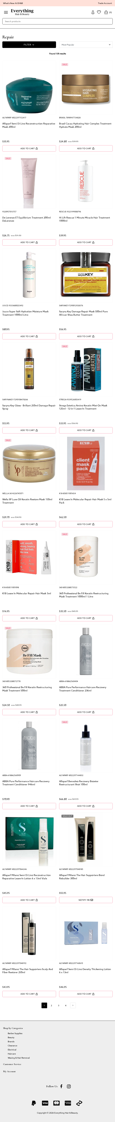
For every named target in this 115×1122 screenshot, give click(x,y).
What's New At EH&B (13, 3)
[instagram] (69, 1086)
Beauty (11, 1037)
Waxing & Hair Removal (19, 1057)
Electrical (12, 1049)
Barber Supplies (15, 1033)
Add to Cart (29, 148)
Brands (11, 1041)
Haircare (12, 1053)
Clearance (12, 1045)
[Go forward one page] (73, 1005)
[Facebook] (61, 1086)
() (108, 12)
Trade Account (105, 3)
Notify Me (86, 900)
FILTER (29, 44)
